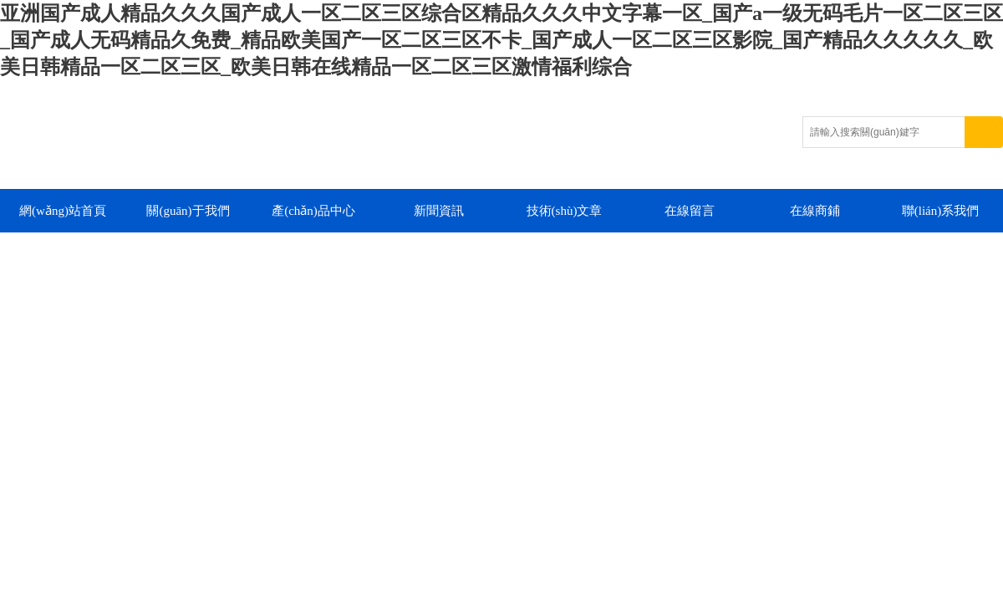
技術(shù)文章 (565, 210)
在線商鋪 (815, 210)
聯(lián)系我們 (940, 210)
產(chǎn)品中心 (313, 210)
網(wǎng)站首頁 (62, 210)
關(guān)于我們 (187, 210)
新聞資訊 (439, 210)
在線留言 (689, 210)
